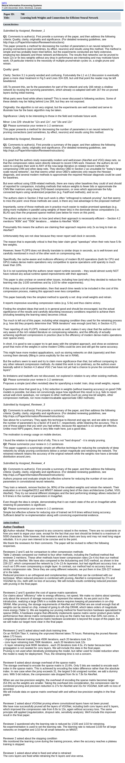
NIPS (4, 3)
